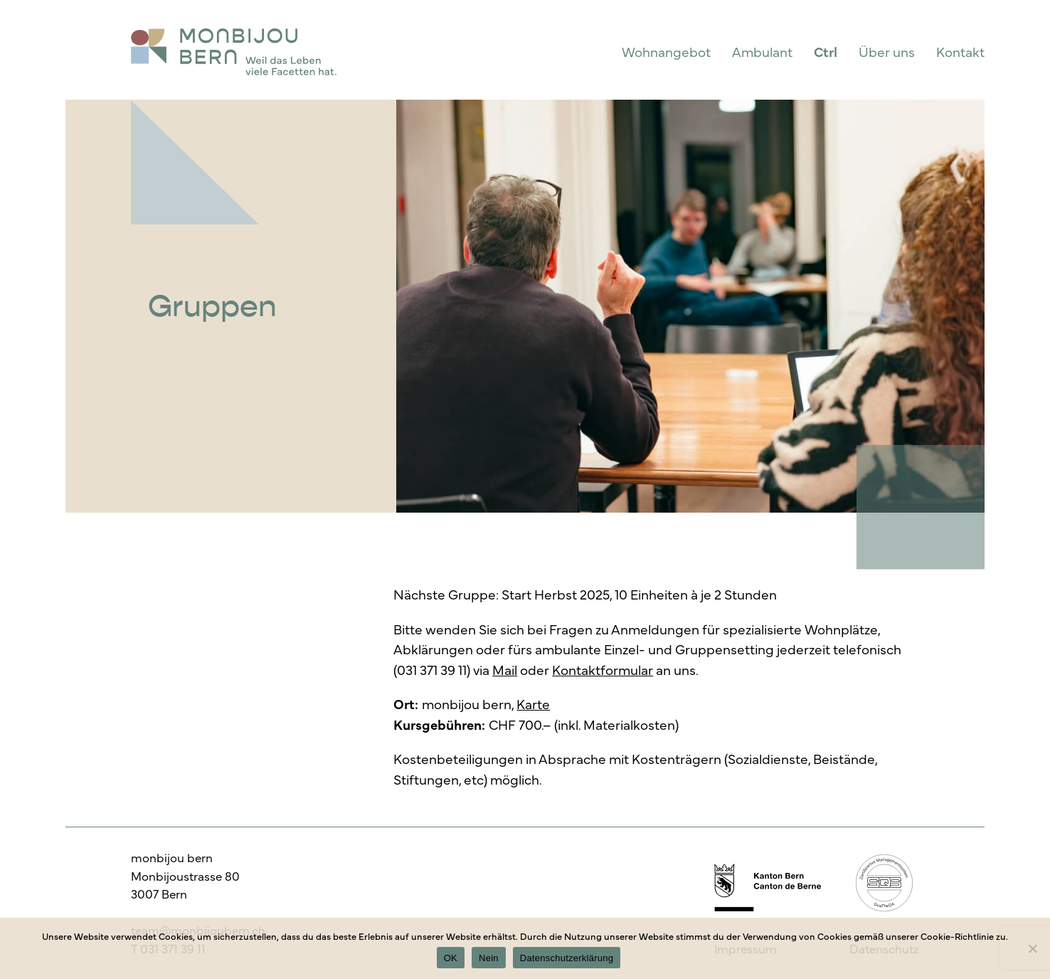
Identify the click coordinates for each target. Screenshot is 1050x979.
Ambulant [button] (762, 51)
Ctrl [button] (825, 51)
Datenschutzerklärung (566, 958)
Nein (489, 958)
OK (450, 958)
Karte (533, 703)
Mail (504, 669)
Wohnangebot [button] (666, 51)
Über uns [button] (887, 51)
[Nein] (1032, 948)
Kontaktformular (602, 669)
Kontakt (960, 51)
